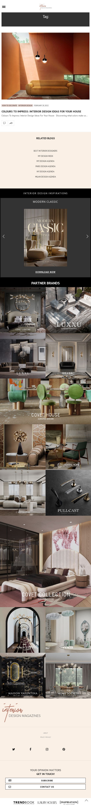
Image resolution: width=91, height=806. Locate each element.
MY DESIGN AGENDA (45, 161)
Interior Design (25, 105)
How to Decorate (9, 105)
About (45, 733)
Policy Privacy (45, 737)
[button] (87, 236)
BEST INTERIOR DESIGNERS (45, 151)
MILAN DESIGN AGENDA (45, 176)
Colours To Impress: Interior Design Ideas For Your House (41, 111)
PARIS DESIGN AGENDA (45, 166)
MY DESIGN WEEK (45, 156)
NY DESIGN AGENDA (45, 171)
